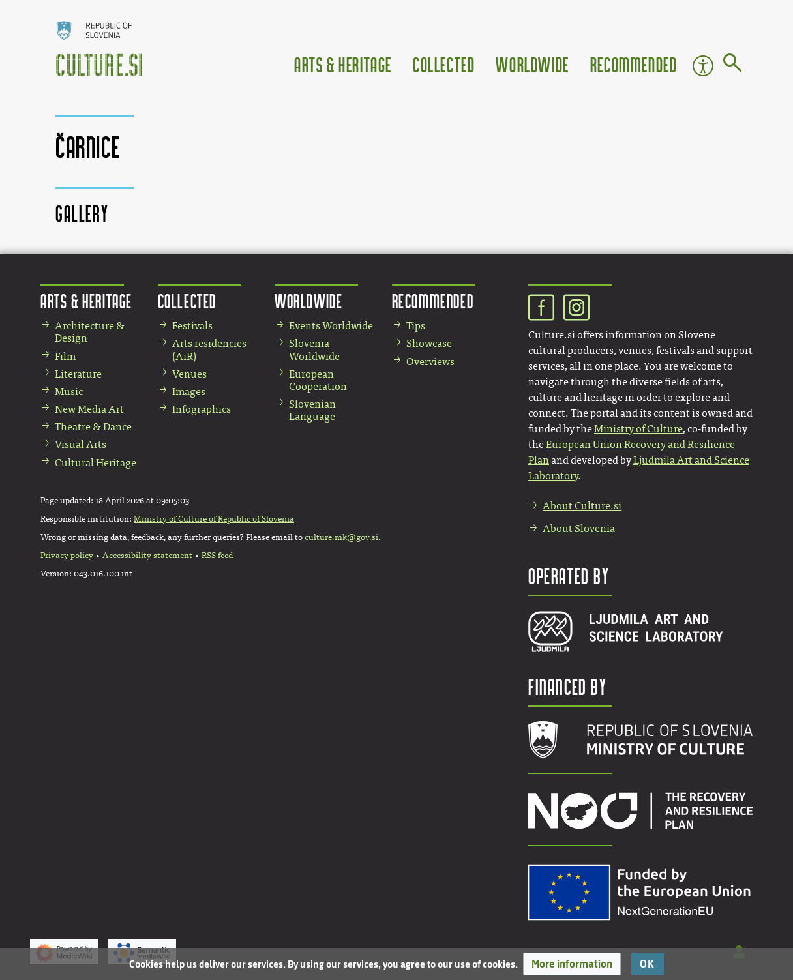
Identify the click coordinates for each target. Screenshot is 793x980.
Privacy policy (66, 555)
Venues (189, 374)
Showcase (429, 343)
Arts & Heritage (343, 64)
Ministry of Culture (638, 429)
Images (188, 391)
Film (65, 356)
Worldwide (532, 64)
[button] (572, 964)
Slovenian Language (312, 410)
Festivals (192, 325)
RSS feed (217, 555)
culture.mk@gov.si (341, 537)
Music (69, 391)
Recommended (634, 64)
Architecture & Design (90, 331)
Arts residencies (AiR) (209, 349)
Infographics (201, 409)
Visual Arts (80, 444)
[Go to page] (732, 65)
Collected (444, 64)
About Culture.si (582, 505)
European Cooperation (318, 380)
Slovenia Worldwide (314, 349)
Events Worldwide (331, 325)
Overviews (430, 361)
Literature (78, 374)
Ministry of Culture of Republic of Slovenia (214, 519)
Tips (415, 325)
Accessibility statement (147, 555)
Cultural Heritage (95, 462)
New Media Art (89, 409)
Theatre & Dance (93, 427)
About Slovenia (579, 528)
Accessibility (703, 65)
